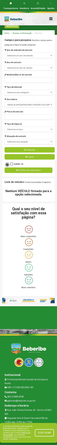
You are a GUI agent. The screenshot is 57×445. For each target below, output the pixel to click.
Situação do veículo (15, 136)
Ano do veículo (13, 62)
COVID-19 (18, 164)
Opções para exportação (28, 170)
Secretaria (11, 99)
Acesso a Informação (22, 33)
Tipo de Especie (13, 124)
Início (7, 33)
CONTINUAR (44, 432)
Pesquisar (29, 150)
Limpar (30, 157)
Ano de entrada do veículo (18, 50)
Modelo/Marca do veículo (18, 75)
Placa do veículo (14, 111)
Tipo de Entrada (13, 87)
